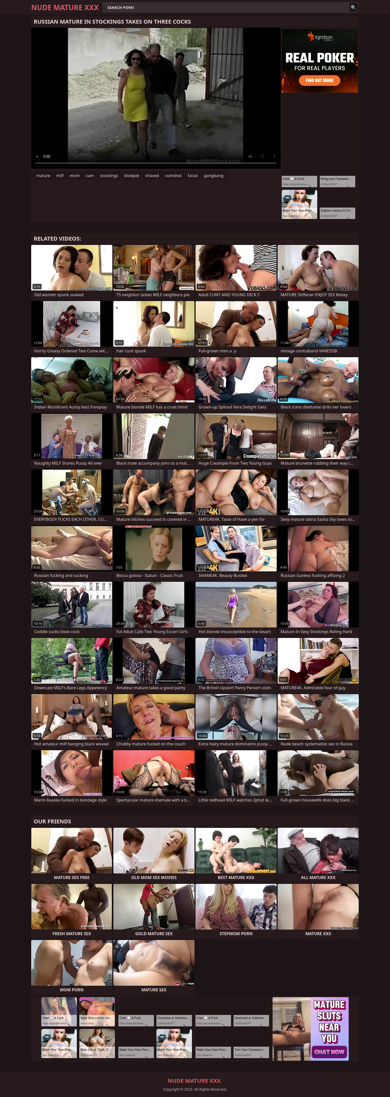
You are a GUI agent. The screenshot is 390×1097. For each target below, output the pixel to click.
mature (43, 175)
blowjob (131, 175)
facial (193, 175)
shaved (152, 175)
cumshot (173, 175)
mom (75, 175)
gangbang (213, 175)
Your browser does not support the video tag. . (156, 98)
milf (60, 175)
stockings (109, 175)
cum (90, 175)
